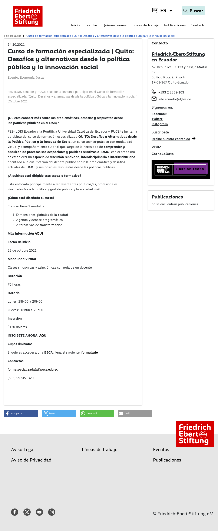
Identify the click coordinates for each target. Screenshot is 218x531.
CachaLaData (163, 154)
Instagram (160, 124)
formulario (89, 352)
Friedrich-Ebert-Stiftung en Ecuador (178, 57)
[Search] (193, 10)
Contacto (198, 25)
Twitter (157, 119)
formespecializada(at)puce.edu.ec (33, 369)
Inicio (75, 25)
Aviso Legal (23, 449)
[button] (21, 413)
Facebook (159, 114)
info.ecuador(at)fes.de (174, 99)
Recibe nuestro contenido (171, 139)
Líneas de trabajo (145, 25)
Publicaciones (175, 25)
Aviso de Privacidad (31, 460)
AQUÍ (39, 233)
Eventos (91, 25)
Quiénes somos (114, 25)
